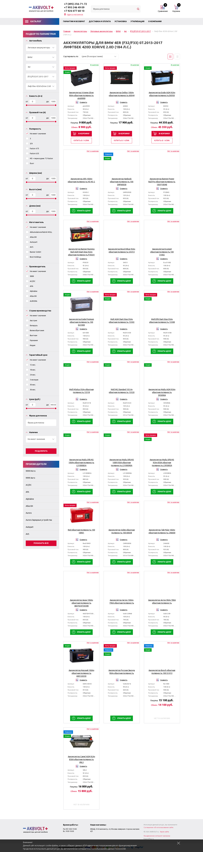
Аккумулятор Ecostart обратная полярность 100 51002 (162, 252)
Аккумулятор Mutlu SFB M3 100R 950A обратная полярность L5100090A (121, 463)
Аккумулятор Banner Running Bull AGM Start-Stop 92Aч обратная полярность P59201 (81, 252)
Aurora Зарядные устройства (39, 520)
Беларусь (32, 325)
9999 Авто (30, 478)
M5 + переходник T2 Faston (39, 158)
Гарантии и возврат (74, 21)
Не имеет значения (36, 133)
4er (125, 31)
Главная (66, 31)
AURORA (31, 301)
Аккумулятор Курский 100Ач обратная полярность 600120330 (81, 673)
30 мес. (31, 384)
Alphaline (31, 291)
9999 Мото (31, 471)
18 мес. (31, 369)
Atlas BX (31, 237)
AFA (29, 286)
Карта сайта (164, 832)
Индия (30, 345)
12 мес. (31, 365)
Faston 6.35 (32, 153)
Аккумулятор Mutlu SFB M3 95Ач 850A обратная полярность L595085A (162, 463)
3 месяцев (32, 379)
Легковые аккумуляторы (101, 31)
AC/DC (30, 281)
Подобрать (41, 451)
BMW (118, 31)
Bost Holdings (33, 257)
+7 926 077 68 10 (74, 10)
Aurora (29, 513)
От (27, 101)
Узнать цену (84, 211)
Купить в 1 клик (81, 140)
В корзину (83, 133)
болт (30, 163)
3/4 (29, 143)
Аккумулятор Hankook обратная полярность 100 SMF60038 (121, 182)
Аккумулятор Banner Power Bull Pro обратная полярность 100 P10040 (161, 182)
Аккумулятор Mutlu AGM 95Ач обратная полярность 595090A (161, 392)
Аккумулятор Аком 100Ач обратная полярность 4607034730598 (81, 603)
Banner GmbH (33, 252)
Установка (121, 21)
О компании (155, 21)
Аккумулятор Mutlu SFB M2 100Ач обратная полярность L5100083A (81, 463)
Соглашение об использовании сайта (158, 827)
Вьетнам (31, 335)
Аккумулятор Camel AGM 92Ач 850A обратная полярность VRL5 (81, 759)
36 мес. (31, 389)
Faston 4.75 (32, 148)
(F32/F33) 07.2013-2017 (140, 31)
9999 (30, 276)
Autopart (31, 242)
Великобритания (35, 330)
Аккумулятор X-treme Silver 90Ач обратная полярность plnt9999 (81, 95)
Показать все (41, 543)
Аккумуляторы (80, 31)
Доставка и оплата (100, 21)
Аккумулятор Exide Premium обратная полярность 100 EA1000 (81, 322)
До (47, 101)
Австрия (31, 320)
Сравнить (83, 102)
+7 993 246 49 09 (74, 7)
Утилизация (137, 21)
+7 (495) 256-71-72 (75, 3)
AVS (29, 247)
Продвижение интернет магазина (157, 836)
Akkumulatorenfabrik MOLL (39, 232)
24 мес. (31, 374)
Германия (32, 340)
